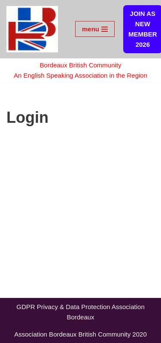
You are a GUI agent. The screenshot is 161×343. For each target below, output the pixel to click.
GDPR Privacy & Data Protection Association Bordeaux (80, 312)
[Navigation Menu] (95, 29)
